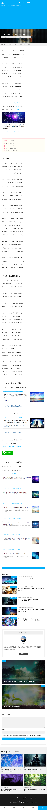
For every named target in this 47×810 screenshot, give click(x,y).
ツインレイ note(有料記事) (10, 150)
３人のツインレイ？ (9, 144)
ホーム (4, 808)
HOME (3, 44)
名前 (3, 729)
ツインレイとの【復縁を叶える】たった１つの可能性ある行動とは (31, 610)
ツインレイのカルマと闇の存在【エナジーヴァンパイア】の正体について (31, 599)
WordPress (34, 802)
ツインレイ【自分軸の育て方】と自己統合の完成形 (34, 790)
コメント (4, 716)
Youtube (23, 808)
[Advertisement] (23, 17)
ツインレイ (9, 44)
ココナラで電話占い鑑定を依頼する (14, 406)
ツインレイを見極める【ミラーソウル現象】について (31, 620)
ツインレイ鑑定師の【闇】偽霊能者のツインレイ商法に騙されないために (11, 790)
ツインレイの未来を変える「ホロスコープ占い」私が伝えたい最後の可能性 (11, 770)
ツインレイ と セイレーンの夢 (25, 578)
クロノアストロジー (23, 2)
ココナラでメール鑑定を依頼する (13, 432)
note (9, 5)
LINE (33, 808)
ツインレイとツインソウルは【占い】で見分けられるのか (31, 589)
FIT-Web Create (22, 802)
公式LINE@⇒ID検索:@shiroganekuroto (11, 446)
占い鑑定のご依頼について (16, 5)
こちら (19, 413)
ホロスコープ (3, 5)
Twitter (14, 808)
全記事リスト (23, 653)
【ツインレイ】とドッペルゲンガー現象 (22, 44)
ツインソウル (14, 587)
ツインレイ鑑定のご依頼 (10, 148)
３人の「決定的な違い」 (10, 146)
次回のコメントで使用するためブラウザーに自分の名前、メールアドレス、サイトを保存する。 (22, 735)
